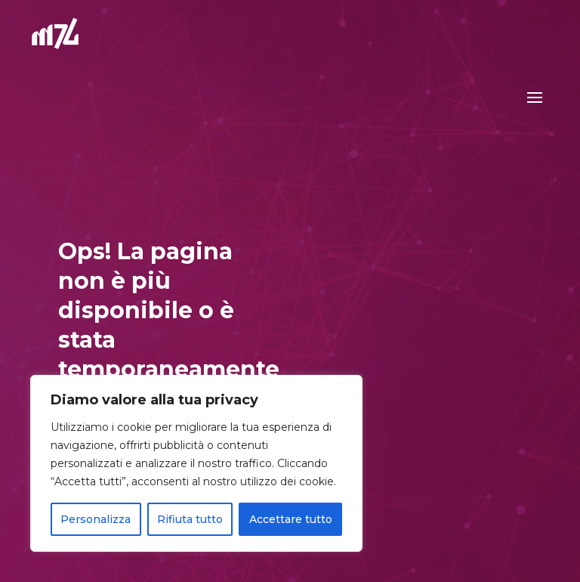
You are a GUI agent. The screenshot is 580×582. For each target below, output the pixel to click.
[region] (196, 463)
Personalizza (95, 519)
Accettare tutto (290, 519)
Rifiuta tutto (190, 519)
